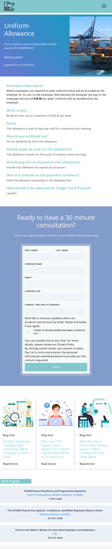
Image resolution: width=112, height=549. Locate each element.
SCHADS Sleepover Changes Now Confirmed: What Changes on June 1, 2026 (17, 449)
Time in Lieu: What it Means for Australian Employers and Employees (55, 530)
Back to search (13, 57)
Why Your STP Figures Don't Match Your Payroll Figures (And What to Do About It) (55, 449)
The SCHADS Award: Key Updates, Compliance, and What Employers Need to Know (54, 510)
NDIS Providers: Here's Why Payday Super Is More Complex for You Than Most (94, 449)
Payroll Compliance (39, 495)
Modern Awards (62, 495)
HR (55, 533)
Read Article (10, 464)
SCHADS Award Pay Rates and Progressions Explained (55, 491)
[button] (105, 6)
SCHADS (78, 495)
